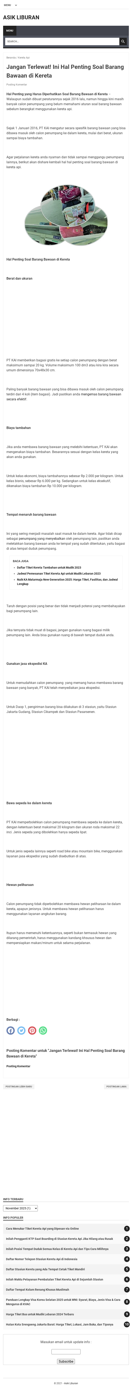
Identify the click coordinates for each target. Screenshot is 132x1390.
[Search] (62, 41)
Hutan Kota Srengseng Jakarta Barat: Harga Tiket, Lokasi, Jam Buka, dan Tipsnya (59, 1324)
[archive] (20, 1208)
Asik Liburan (21, 17)
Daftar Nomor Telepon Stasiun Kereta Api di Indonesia (41, 1259)
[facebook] (10, 1030)
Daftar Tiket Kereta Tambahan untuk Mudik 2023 (49, 567)
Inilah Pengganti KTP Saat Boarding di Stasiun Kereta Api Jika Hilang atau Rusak (59, 1238)
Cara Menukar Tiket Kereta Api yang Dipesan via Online (42, 1228)
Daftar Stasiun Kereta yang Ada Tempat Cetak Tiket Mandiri (45, 1269)
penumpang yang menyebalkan (42, 539)
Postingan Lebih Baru (19, 1086)
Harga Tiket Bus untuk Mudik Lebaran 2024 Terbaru (40, 1314)
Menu (9, 30)
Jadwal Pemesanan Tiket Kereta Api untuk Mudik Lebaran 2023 (59, 573)
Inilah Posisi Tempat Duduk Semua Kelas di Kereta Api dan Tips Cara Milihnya (57, 1249)
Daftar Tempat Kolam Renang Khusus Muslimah (37, 1289)
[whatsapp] (43, 1030)
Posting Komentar (16, 84)
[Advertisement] (66, 324)
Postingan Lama (116, 1086)
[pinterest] (32, 1030)
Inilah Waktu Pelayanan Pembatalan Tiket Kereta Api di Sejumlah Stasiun (54, 1279)
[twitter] (21, 1030)
